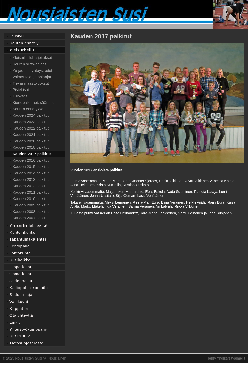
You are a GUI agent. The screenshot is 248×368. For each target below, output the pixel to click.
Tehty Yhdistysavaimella (226, 358)
